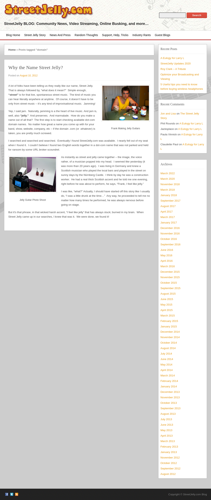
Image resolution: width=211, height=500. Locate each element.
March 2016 (167, 266)
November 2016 (170, 233)
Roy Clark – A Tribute (173, 69)
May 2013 (166, 430)
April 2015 (166, 310)
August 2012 (168, 473)
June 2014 (166, 359)
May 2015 (166, 304)
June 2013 (166, 424)
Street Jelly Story (35, 35)
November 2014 (170, 337)
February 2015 (169, 321)
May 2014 (166, 364)
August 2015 (168, 293)
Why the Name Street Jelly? (35, 67)
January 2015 (168, 326)
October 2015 (168, 282)
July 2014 (166, 353)
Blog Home (13, 35)
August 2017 (168, 206)
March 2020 (167, 178)
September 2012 (170, 468)
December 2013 (170, 391)
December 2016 (170, 228)
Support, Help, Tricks (115, 35)
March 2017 (167, 217)
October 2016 (168, 238)
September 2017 (170, 200)
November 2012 (170, 457)
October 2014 (168, 342)
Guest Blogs (162, 35)
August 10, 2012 (29, 75)
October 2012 (168, 463)
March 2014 (167, 375)
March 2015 (167, 315)
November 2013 (170, 397)
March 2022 (167, 173)
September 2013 (170, 408)
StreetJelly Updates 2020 (175, 63)
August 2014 (168, 348)
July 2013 (166, 419)
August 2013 (168, 413)
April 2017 (166, 211)
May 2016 (166, 255)
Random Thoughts (86, 35)
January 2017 (168, 222)
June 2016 (166, 249)
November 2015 (170, 277)
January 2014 (168, 386)
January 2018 (168, 195)
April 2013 (166, 435)
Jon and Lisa (168, 113)
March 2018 (167, 189)
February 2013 (169, 446)
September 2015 (170, 288)
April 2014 (166, 370)
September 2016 (170, 244)
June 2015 (166, 299)
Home (12, 49)
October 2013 (168, 402)
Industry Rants (141, 35)
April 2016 (166, 260)
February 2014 (169, 380)
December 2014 (170, 331)
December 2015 (170, 271)
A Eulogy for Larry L (172, 58)
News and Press (60, 35)
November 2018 (170, 184)
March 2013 (167, 441)
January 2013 (168, 452)
